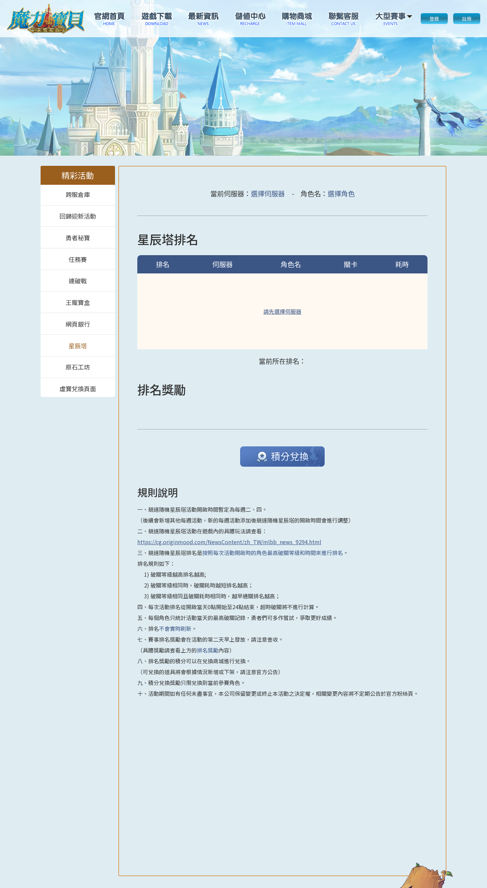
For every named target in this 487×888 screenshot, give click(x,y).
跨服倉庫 (78, 194)
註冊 (466, 18)
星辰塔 (78, 345)
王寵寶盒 (78, 302)
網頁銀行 (78, 323)
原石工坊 (78, 366)
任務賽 (78, 259)
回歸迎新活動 (78, 216)
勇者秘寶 (78, 237)
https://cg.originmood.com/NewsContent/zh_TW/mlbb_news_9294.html (229, 542)
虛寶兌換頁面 (78, 388)
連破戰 (78, 280)
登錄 (434, 18)
